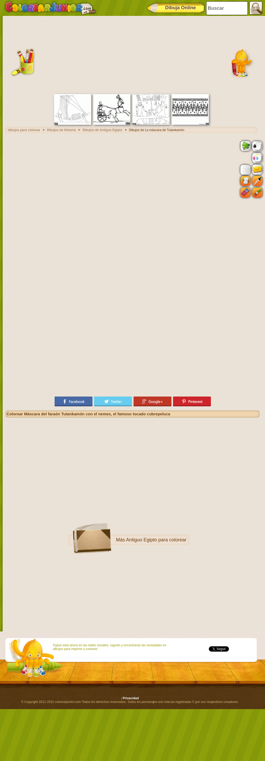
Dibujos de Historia (61, 130)
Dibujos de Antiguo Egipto (102, 130)
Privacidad (131, 698)
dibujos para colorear (24, 130)
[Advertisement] (132, 54)
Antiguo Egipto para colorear (156, 539)
